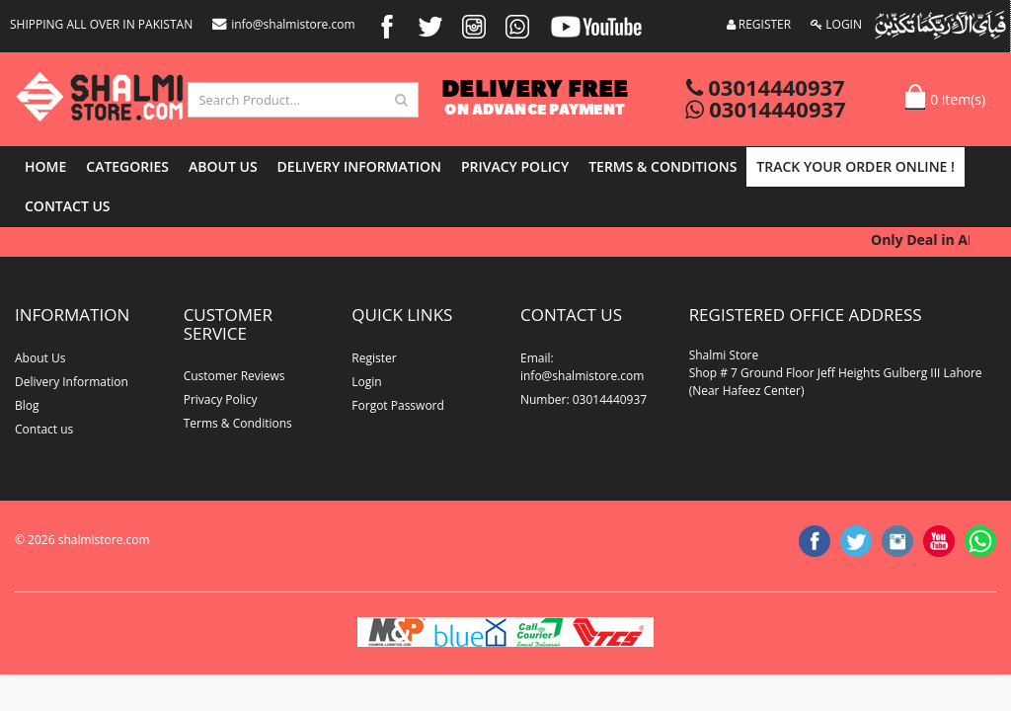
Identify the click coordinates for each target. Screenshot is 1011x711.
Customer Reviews (234, 375)
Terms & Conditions (662, 166)
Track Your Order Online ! (855, 166)
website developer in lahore (179, 558)
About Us (223, 166)
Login (366, 381)
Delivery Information (359, 166)
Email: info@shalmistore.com (582, 367)
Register (373, 358)
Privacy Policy (515, 166)
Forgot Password (397, 405)
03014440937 (765, 87)
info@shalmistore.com (283, 24)
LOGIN (836, 24)
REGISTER (759, 24)
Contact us (68, 206)
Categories (127, 166)
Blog (27, 405)
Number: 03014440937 (583, 399)
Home (45, 166)
